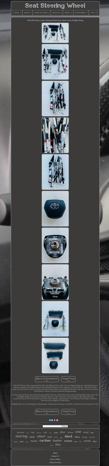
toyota (27, 442)
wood (85, 432)
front (21, 441)
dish (32, 432)
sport (28, 433)
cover (87, 440)
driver (92, 437)
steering (21, 436)
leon (92, 433)
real (45, 432)
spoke (61, 437)
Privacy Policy (55, 459)
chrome (70, 432)
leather (57, 440)
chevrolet (20, 432)
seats (50, 433)
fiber (58, 444)
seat (78, 432)
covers (68, 440)
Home (55, 453)
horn (56, 437)
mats (49, 436)
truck (32, 437)
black (68, 436)
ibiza (95, 441)
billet (16, 442)
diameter (39, 433)
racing (84, 437)
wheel (41, 436)
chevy (77, 437)
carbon (45, 441)
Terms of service (55, 462)
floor (62, 432)
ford (75, 441)
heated (51, 445)
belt (80, 441)
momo (34, 440)
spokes (56, 433)
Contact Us (55, 456)
